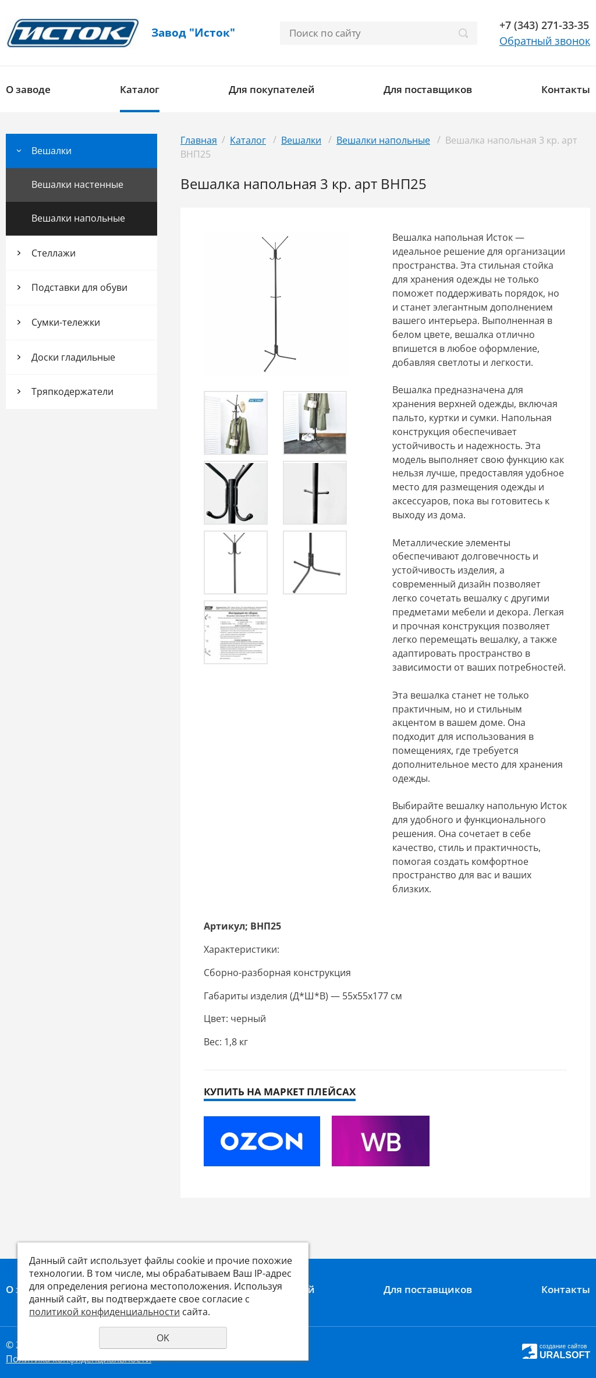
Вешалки (51, 150)
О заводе (28, 89)
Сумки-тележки (65, 322)
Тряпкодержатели (72, 391)
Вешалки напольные (78, 218)
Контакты (565, 89)
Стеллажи (53, 253)
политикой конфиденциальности (104, 1311)
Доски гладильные (73, 357)
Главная (198, 140)
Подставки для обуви (79, 287)
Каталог (139, 89)
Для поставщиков (428, 89)
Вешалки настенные (77, 184)
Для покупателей (272, 89)
